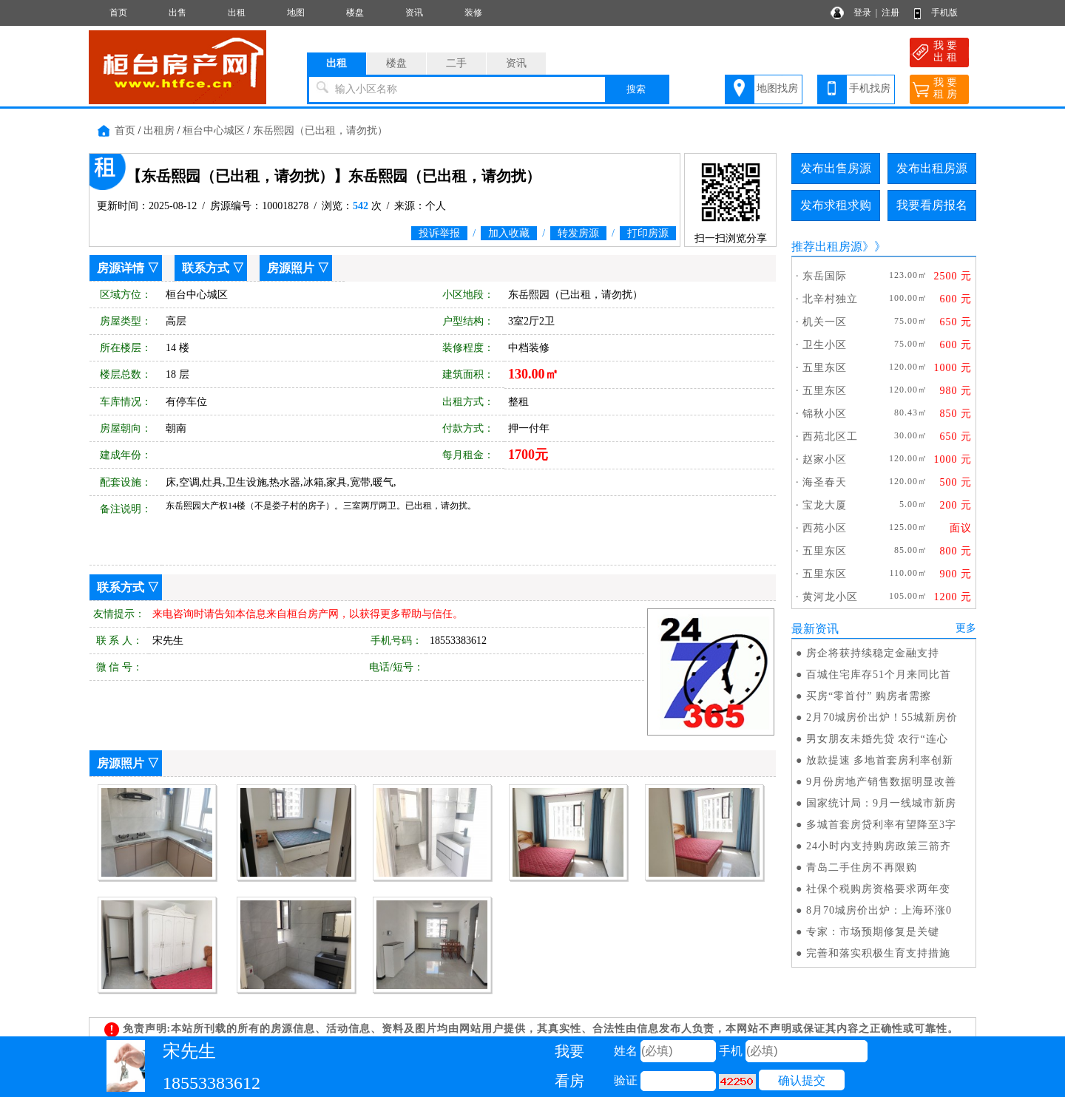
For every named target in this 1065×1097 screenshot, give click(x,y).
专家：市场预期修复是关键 (872, 931)
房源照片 (290, 268)
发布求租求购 (835, 205)
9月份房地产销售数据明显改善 (881, 781)
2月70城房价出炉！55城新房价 (882, 717)
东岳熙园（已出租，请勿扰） (320, 130)
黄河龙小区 (830, 596)
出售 (177, 12)
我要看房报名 (931, 205)
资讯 (414, 12)
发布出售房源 (835, 168)
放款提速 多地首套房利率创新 (880, 760)
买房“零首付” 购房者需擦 (868, 696)
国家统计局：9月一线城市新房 (881, 803)
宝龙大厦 (824, 505)
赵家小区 (824, 459)
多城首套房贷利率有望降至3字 (881, 824)
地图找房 (777, 88)
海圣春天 (824, 482)
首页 (118, 12)
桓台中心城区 (214, 130)
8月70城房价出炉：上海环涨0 (879, 910)
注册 (890, 12)
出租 (237, 12)
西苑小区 (824, 528)
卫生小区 (824, 344)
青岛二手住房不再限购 (861, 867)
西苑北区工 (830, 436)
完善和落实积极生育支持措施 (878, 953)
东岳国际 (824, 276)
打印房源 (648, 233)
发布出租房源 (931, 168)
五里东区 (824, 367)
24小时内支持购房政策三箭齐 (878, 846)
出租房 (159, 130)
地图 (296, 12)
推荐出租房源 (826, 246)
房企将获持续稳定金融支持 (872, 653)
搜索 (636, 89)
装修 (473, 12)
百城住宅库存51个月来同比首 (878, 674)
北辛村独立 (830, 299)
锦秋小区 (824, 413)
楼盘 (355, 12)
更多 (966, 628)
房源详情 (120, 268)
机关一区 (824, 321)
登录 (862, 12)
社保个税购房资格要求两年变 (878, 888)
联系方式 (205, 268)
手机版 (944, 12)
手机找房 (869, 88)
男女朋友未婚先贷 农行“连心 (877, 738)
